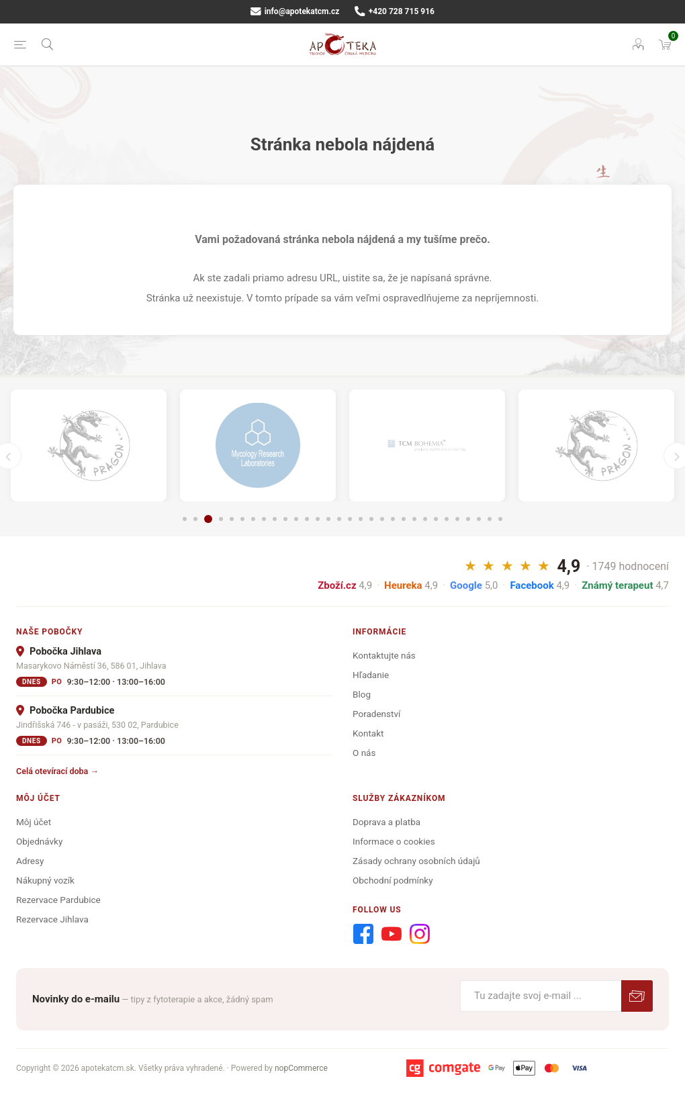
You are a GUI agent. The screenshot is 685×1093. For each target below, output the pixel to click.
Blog (362, 694)
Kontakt (368, 733)
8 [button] (264, 519)
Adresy (30, 860)
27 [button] (468, 519)
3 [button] (208, 519)
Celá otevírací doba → (57, 771)
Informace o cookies (394, 841)
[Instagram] (419, 934)
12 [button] (307, 519)
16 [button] (350, 519)
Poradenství (376, 713)
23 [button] (425, 519)
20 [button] (393, 519)
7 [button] (253, 519)
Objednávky (39, 841)
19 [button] (382, 519)
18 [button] (371, 519)
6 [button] (242, 519)
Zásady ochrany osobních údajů (416, 860)
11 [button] (296, 519)
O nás (364, 752)
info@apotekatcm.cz (294, 11)
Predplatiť (637, 996)
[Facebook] (363, 934)
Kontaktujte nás (384, 655)
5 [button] (232, 519)
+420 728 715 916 (395, 11)
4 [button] (221, 519)
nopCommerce (301, 1068)
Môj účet (33, 821)
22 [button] (414, 519)
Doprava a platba (386, 821)
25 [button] (447, 519)
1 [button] (185, 519)
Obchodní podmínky (393, 880)
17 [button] (361, 519)
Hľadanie (371, 674)
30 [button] (500, 519)
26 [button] (457, 519)
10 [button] (285, 519)
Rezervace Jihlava (52, 919)
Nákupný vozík (45, 880)
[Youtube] (391, 934)
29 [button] (490, 519)
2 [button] (195, 519)
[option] (88, 445)
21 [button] (404, 519)
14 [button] (328, 519)
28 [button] (479, 519)
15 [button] (339, 519)
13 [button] (318, 519)
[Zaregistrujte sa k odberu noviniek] (540, 996)
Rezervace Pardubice (58, 899)
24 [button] (436, 519)
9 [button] (275, 519)
